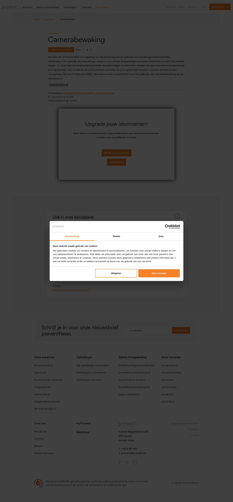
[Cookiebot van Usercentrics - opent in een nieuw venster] (167, 226)
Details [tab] (116, 236)
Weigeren (116, 273)
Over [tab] (161, 236)
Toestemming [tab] (72, 236)
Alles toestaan (159, 273)
